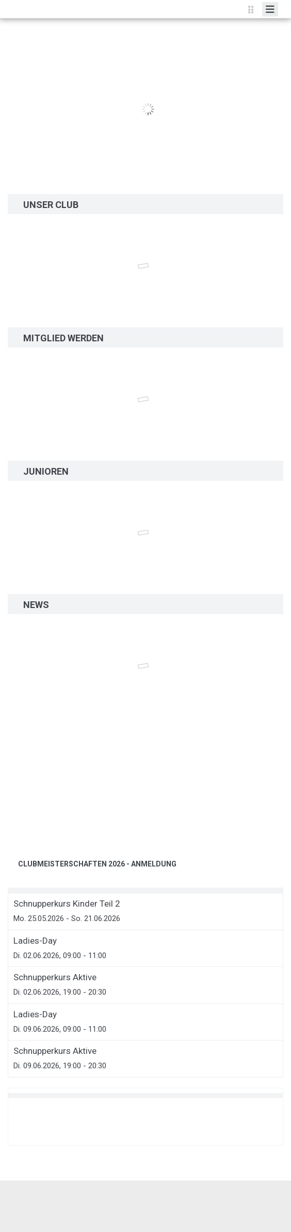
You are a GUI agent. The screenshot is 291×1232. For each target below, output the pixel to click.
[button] (27, 802)
